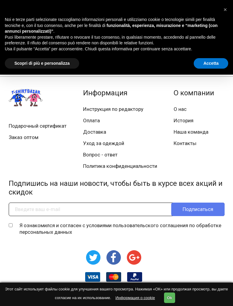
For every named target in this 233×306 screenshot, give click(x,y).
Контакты (185, 143)
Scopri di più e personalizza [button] (42, 63)
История (183, 120)
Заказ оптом (23, 137)
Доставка (94, 132)
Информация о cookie (135, 298)
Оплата (91, 120)
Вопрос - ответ (100, 155)
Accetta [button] (211, 63)
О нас (180, 109)
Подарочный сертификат (38, 126)
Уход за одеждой (103, 143)
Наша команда (191, 132)
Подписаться (198, 209)
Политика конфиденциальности (120, 166)
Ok (169, 298)
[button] (225, 9)
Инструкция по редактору (113, 109)
